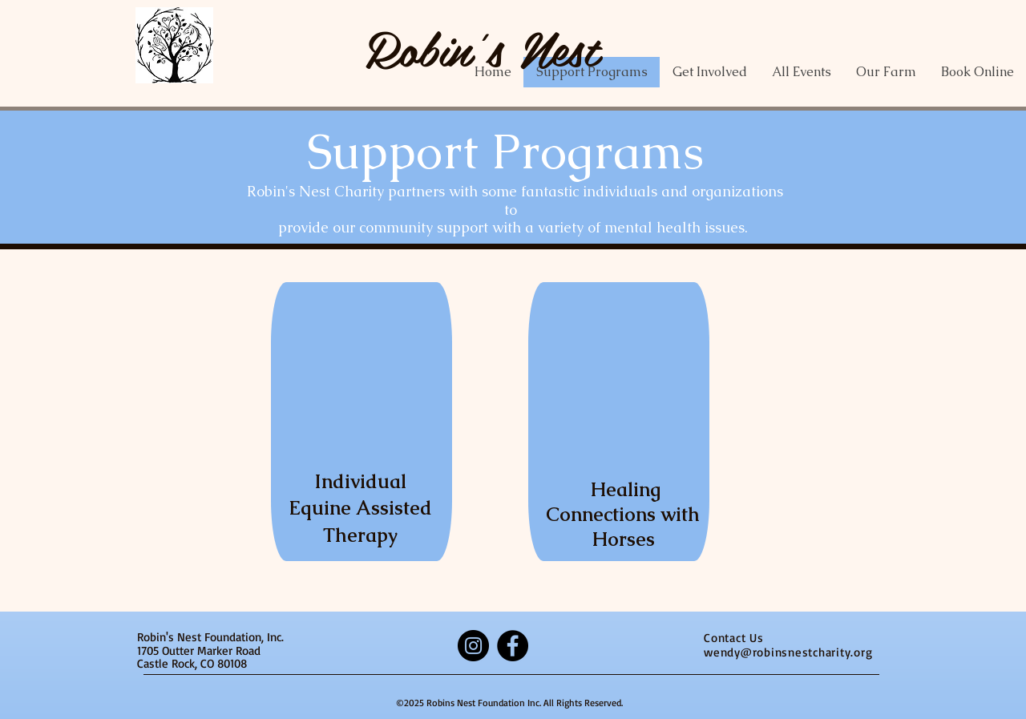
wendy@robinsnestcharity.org (788, 652)
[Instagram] (473, 645)
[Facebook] (512, 645)
